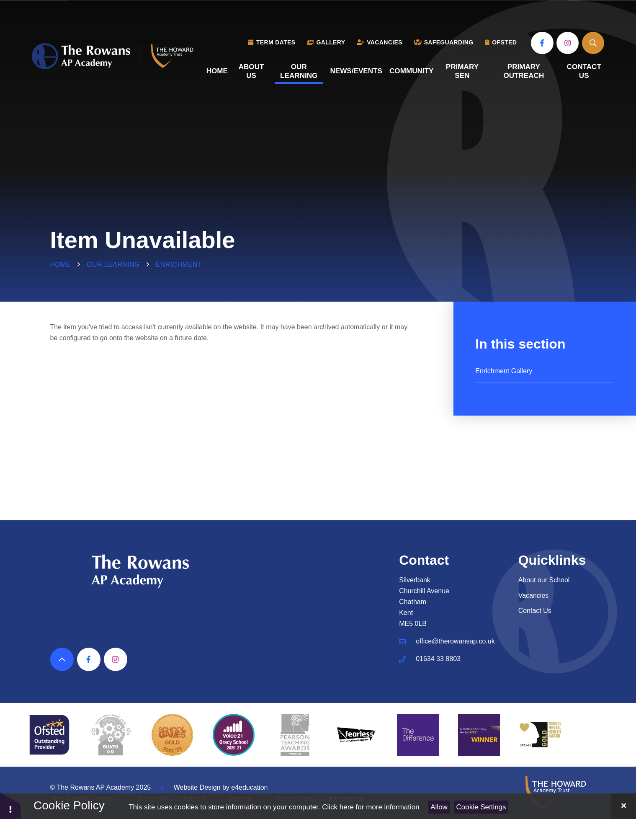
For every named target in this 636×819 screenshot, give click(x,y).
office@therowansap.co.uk (455, 641)
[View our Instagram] (567, 43)
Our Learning (113, 264)
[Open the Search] (593, 43)
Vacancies (533, 595)
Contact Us (534, 610)
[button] (10, 805)
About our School (544, 580)
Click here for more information (370, 807)
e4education (249, 787)
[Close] (623, 806)
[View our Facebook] (542, 43)
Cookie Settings (481, 807)
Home (60, 264)
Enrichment (179, 264)
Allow (439, 807)
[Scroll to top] (62, 659)
